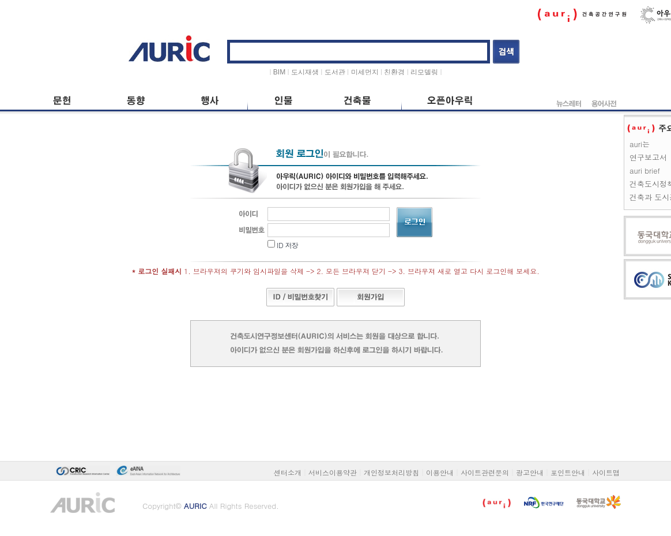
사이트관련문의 (485, 472)
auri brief (644, 170)
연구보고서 (648, 157)
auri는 (639, 143)
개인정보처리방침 (391, 472)
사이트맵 (606, 472)
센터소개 (287, 472)
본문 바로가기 (47, 29)
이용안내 (440, 472)
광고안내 (530, 472)
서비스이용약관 (332, 472)
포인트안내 (568, 472)
